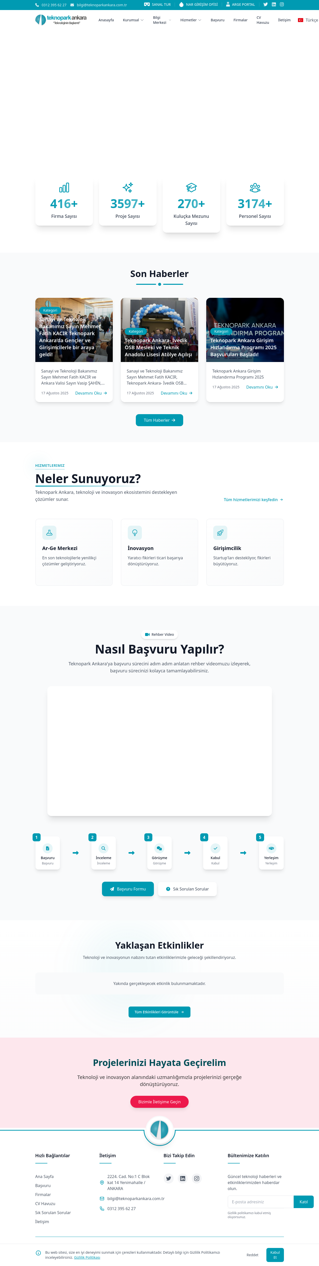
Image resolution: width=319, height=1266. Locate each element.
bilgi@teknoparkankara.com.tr (136, 1198)
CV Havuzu (45, 1203)
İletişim (42, 1221)
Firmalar (43, 1194)
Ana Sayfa (44, 1176)
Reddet (252, 1254)
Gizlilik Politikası (87, 1257)
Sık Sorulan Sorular (53, 1212)
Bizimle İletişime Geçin (159, 1102)
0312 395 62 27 (122, 1208)
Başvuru (43, 1185)
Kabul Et (275, 1255)
